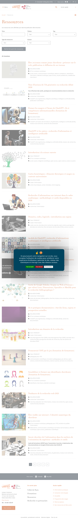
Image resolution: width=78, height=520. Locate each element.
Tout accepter (30, 266)
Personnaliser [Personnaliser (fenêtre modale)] (48, 266)
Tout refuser (39, 266)
